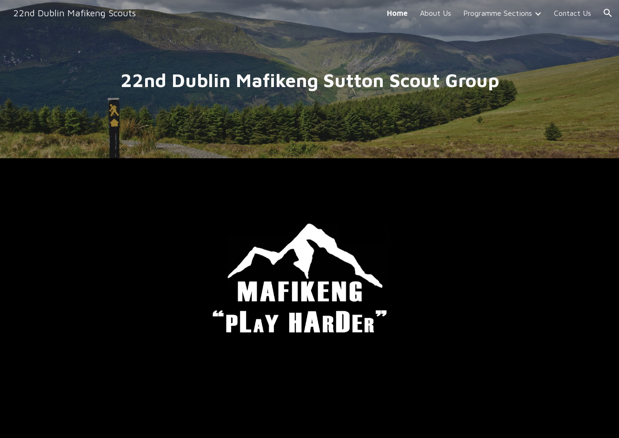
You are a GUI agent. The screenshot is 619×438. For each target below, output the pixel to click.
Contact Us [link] (572, 13)
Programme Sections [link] (497, 13)
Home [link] (397, 13)
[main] (309, 79)
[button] (608, 13)
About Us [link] (435, 13)
